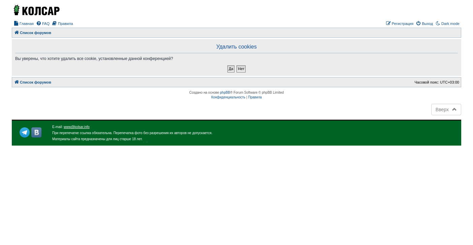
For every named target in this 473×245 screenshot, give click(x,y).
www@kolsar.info (77, 127)
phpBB (225, 92)
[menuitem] (23, 24)
